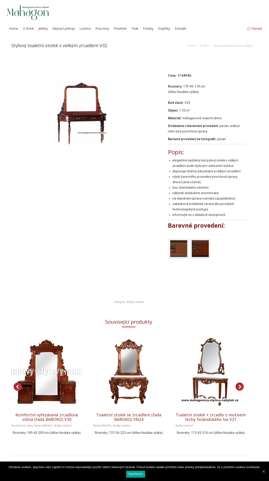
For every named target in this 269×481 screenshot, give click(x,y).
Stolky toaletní (135, 302)
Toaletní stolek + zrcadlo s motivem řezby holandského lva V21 (211, 417)
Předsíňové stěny (22, 425)
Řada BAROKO (43, 425)
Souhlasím (135, 474)
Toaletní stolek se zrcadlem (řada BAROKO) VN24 (128, 417)
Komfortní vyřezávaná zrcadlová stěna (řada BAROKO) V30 (46, 417)
